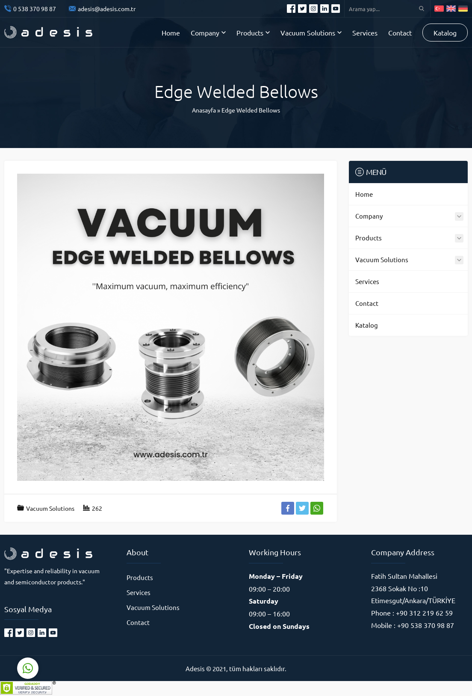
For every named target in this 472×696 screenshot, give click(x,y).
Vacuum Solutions (50, 508)
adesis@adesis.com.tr (107, 8)
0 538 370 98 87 (34, 8)
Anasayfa (204, 110)
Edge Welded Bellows (250, 110)
